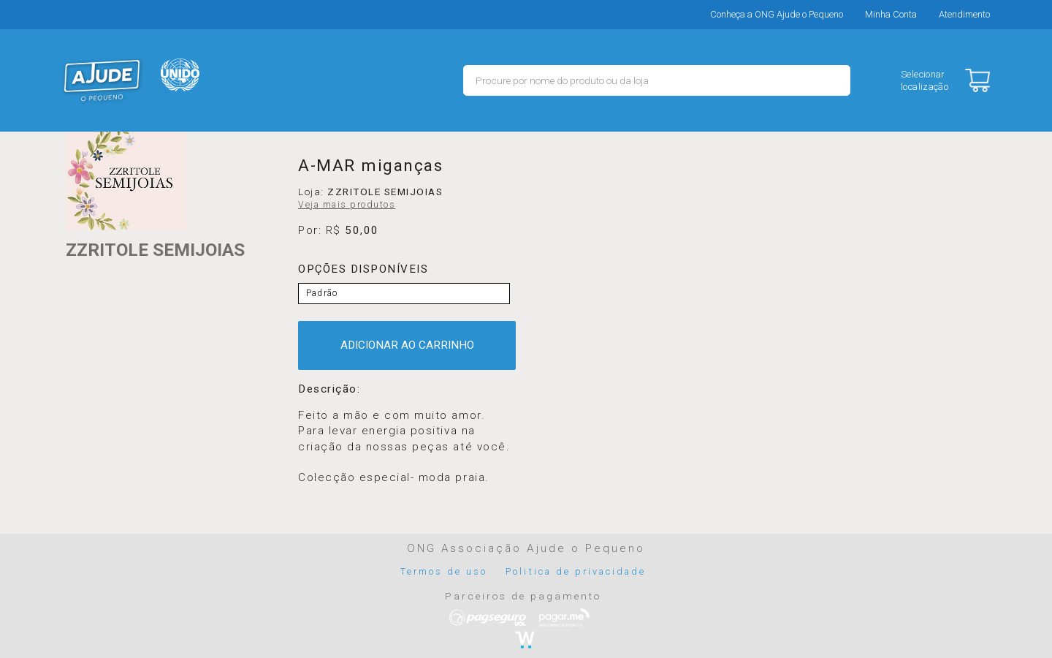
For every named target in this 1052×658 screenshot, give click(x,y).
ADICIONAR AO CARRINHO (407, 345)
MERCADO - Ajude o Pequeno (102, 80)
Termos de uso (444, 571)
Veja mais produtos (346, 205)
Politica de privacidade (576, 571)
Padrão (322, 293)
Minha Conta (891, 14)
